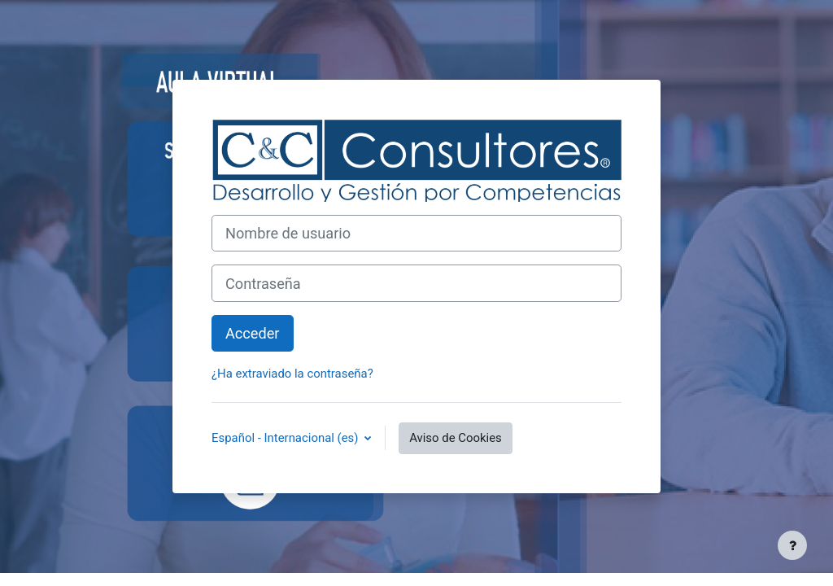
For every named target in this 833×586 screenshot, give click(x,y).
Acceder (252, 333)
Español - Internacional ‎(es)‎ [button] (286, 438)
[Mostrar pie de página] (792, 545)
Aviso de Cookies (455, 438)
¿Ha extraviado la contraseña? (292, 373)
